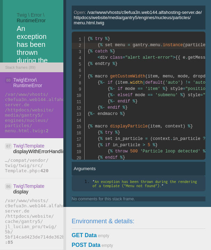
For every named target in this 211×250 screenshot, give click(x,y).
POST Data (86, 245)
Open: (138, 17)
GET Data (84, 235)
